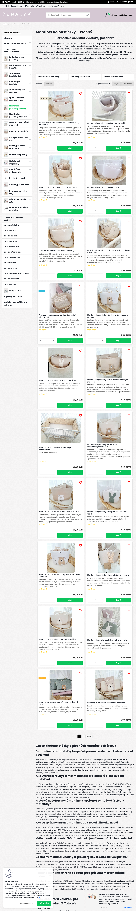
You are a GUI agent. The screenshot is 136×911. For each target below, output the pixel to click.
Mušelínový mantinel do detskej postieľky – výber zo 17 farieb (52, 124)
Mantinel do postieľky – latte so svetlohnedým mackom (52, 337)
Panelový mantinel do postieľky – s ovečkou (101, 550)
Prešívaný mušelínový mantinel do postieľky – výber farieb (51, 265)
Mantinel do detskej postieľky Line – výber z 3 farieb (67, 549)
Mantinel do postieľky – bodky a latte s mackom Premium (118, 410)
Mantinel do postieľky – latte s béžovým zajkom (51, 480)
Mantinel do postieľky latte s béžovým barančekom (83, 342)
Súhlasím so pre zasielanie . (109, 841)
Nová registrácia (128, 2)
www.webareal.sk (77, 909)
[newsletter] (125, 834)
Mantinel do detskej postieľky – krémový (84, 195)
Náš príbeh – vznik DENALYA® (47, 6)
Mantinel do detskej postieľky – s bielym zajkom (117, 480)
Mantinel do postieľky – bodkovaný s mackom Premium (85, 265)
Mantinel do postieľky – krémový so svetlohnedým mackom (115, 337)
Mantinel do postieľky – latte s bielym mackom (51, 410)
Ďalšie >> (88, 587)
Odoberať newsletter (28, 837)
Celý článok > (77, 768)
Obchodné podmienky (14, 6)
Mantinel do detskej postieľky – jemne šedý (84, 124)
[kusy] (43, 155)
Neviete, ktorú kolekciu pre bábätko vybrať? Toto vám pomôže (58, 754)
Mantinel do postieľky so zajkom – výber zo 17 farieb (82, 411)
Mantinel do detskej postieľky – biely (51, 195)
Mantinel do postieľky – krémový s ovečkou (81, 480)
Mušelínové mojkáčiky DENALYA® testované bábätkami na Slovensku (114, 746)
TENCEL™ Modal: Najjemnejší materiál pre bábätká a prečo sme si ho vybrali (114, 785)
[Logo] (17, 15)
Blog (62, 6)
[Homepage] (2, 6)
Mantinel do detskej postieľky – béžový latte (117, 124)
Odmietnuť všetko (26, 903)
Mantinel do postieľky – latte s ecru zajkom (117, 265)
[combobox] (116, 84)
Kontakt (29, 6)
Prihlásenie (114, 2)
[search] (87, 16)
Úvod (5, 24)
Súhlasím (44, 903)
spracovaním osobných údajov (109, 840)
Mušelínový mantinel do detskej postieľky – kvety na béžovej (117, 195)
